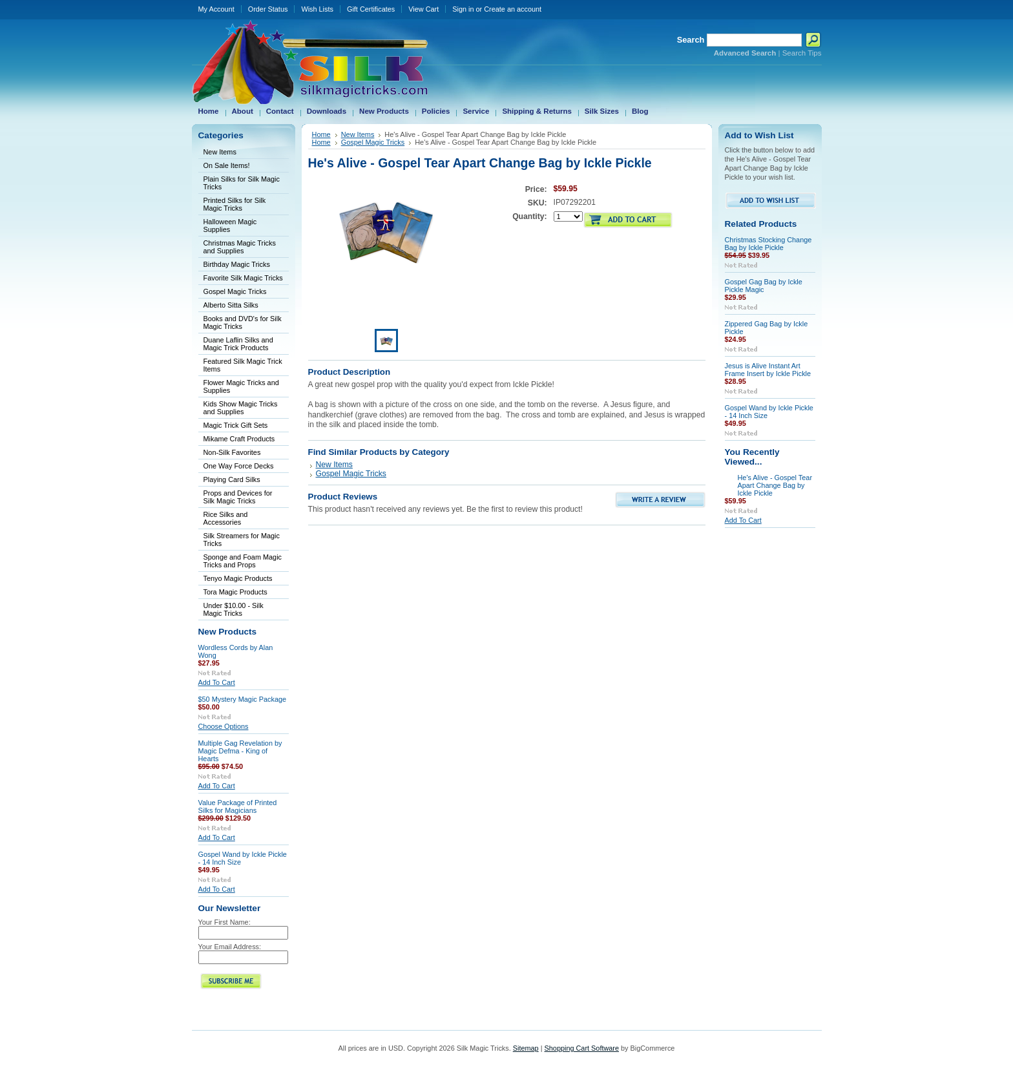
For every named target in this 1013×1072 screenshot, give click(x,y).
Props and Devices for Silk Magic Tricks (238, 497)
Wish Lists (317, 9)
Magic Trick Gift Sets (236, 425)
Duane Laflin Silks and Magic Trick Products (238, 344)
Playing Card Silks (232, 479)
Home (321, 134)
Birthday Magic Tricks (237, 264)
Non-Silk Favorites (232, 452)
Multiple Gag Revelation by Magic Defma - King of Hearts (240, 750)
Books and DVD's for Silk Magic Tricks (243, 322)
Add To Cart (216, 682)
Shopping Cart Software (582, 1048)
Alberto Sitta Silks (231, 305)
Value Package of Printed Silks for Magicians (237, 806)
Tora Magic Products (235, 592)
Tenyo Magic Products (238, 578)
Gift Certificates (371, 9)
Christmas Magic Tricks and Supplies (240, 247)
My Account (216, 9)
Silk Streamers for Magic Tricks (242, 539)
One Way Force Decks (239, 466)
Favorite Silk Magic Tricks (243, 278)
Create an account (512, 9)
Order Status (268, 9)
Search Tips (802, 53)
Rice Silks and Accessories (226, 518)
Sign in (463, 9)
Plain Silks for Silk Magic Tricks (242, 183)
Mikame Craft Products (239, 439)
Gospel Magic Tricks (235, 291)
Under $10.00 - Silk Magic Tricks (234, 609)
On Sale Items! (227, 165)
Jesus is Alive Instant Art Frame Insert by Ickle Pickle (768, 369)
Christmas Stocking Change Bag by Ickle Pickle (768, 243)
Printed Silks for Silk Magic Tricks (235, 204)
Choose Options (223, 726)
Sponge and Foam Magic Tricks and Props (243, 561)
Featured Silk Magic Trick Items (243, 365)
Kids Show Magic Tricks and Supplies (241, 407)
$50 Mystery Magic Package (242, 699)
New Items (220, 152)
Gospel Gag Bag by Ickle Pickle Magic (763, 285)
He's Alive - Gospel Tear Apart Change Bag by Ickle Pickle (775, 485)
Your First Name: (224, 922)
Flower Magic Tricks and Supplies (241, 386)
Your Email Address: (230, 947)
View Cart (423, 9)
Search (691, 40)
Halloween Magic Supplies (230, 225)
